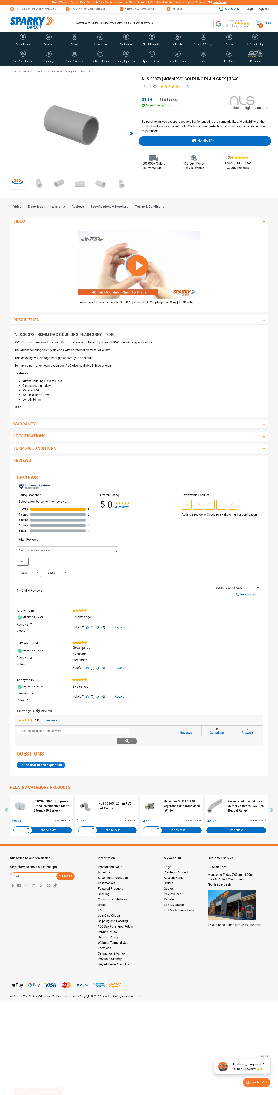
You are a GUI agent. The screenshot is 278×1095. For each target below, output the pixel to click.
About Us (174, 9)
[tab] (17, 207)
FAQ (100, 900)
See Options (236, 820)
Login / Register (257, 9)
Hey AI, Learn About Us (113, 954)
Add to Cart (48, 820)
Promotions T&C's (110, 857)
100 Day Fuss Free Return (115, 916)
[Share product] (154, 86)
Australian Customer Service (138, 9)
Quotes (169, 878)
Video (17, 206)
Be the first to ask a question (41, 755)
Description (36, 206)
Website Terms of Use (113, 932)
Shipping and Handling (113, 911)
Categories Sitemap (111, 943)
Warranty (58, 206)
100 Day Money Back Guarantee (85, 9)
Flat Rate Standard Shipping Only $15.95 (34, 9)
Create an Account (176, 862)
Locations (104, 938)
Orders (168, 873)
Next (272, 800)
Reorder (169, 889)
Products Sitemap (110, 948)
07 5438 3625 (217, 857)
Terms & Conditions (149, 206)
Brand (102, 894)
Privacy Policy (107, 921)
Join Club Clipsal (109, 905)
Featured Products (110, 878)
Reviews (78, 206)
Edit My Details (174, 894)
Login (167, 857)
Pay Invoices (172, 884)
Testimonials (106, 873)
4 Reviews (51, 720)
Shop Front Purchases (113, 867)
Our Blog (103, 884)
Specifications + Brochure (110, 206)
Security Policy (108, 927)
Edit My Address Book (179, 900)
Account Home (174, 867)
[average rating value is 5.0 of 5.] (173, 86)
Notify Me (203, 141)
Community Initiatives (112, 889)
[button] (23, 40)
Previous (6, 800)
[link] (26, 720)
